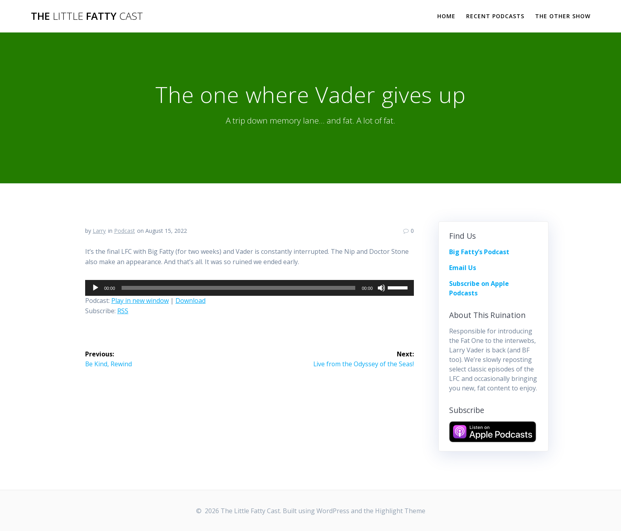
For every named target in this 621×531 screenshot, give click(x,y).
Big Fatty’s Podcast (479, 251)
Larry (99, 230)
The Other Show (563, 16)
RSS (122, 310)
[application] (249, 288)
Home (446, 16)
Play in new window (140, 300)
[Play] (95, 288)
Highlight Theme (400, 510)
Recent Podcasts (495, 16)
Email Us (462, 267)
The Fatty (87, 16)
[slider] (239, 288)
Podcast (124, 230)
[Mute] (381, 288)
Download (190, 300)
